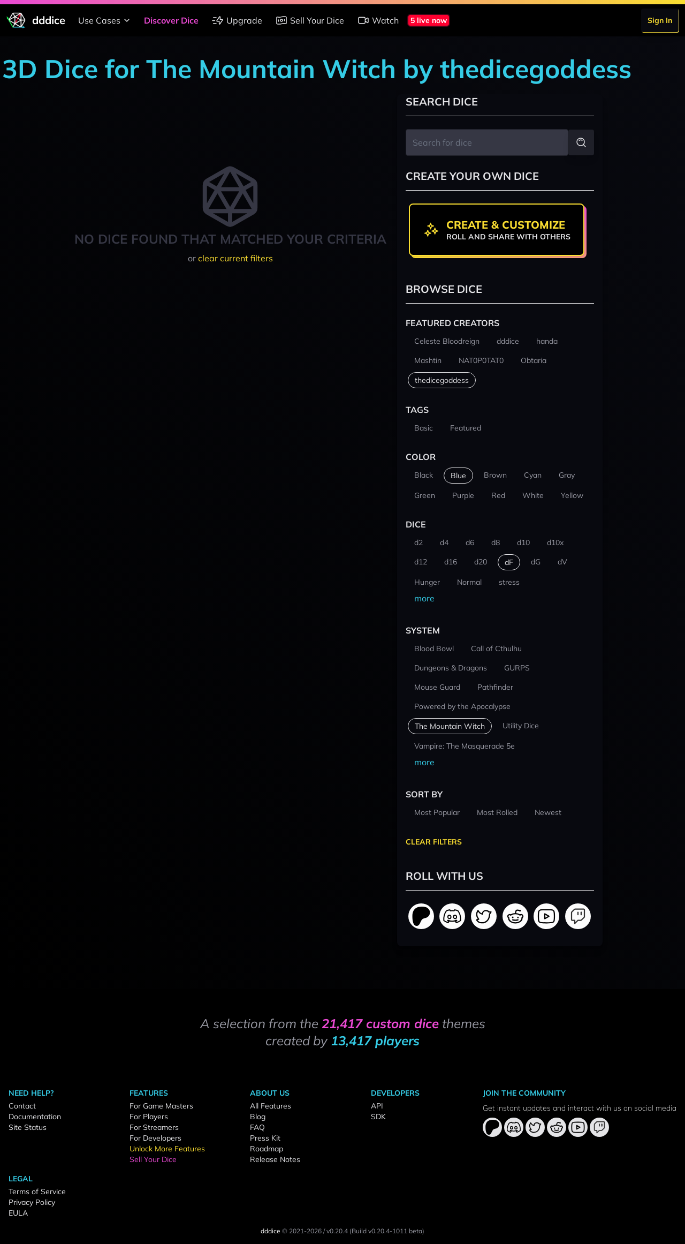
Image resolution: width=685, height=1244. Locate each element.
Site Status (28, 1127)
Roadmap (266, 1148)
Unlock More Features (167, 1148)
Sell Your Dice (309, 20)
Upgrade (236, 20)
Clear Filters (434, 842)
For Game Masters (161, 1106)
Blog (257, 1116)
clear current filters (235, 258)
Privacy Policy (32, 1202)
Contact (22, 1106)
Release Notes (275, 1159)
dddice (270, 1231)
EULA (18, 1213)
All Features (270, 1106)
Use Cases (105, 20)
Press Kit (265, 1138)
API (377, 1106)
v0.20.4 (337, 1231)
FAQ (257, 1127)
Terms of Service (37, 1191)
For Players (149, 1116)
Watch (378, 20)
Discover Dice (171, 20)
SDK (378, 1116)
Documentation (35, 1116)
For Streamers (154, 1127)
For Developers (155, 1138)
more (424, 598)
